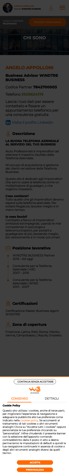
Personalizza (35, 469)
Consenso (19, 398)
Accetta (35, 462)
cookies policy (29, 420)
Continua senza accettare (35, 381)
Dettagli (52, 398)
